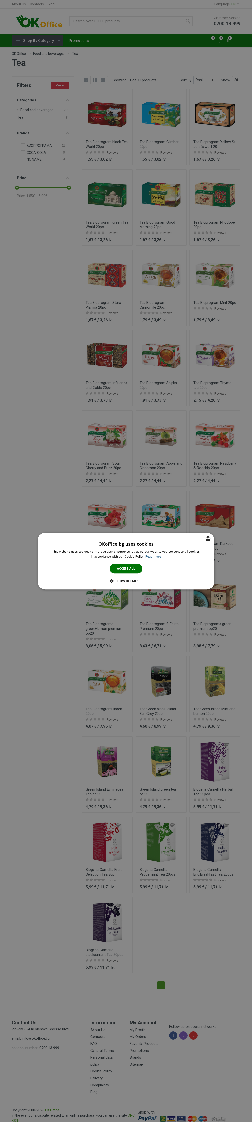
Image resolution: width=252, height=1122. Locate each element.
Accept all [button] (126, 569)
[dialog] (126, 561)
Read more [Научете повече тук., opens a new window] (153, 556)
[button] (126, 580)
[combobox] (207, 538)
